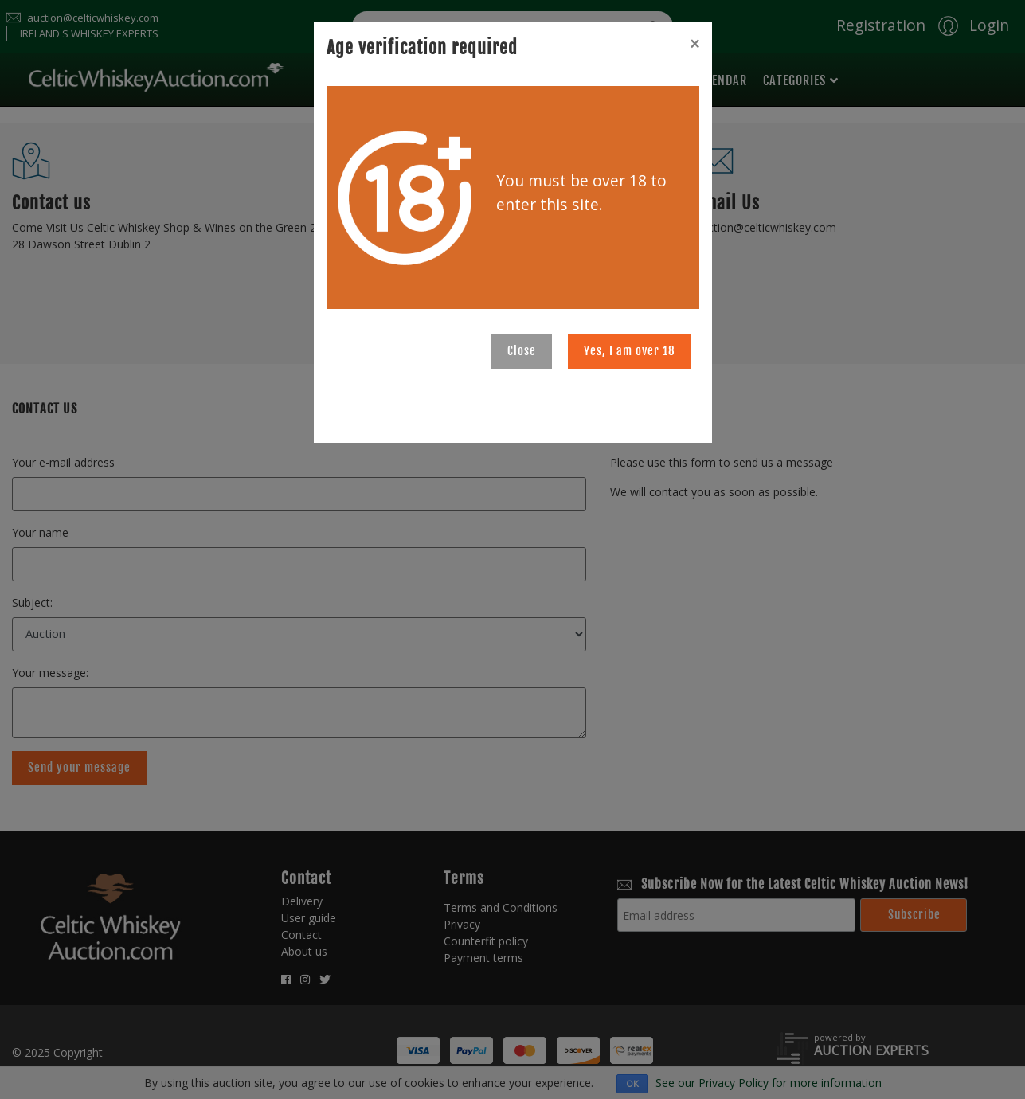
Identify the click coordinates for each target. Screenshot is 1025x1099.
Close (521, 350)
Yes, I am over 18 (629, 350)
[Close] (694, 43)
